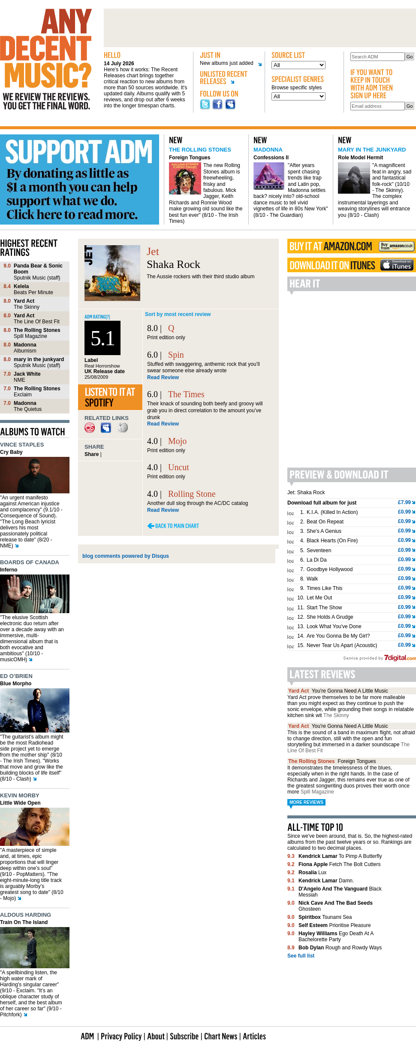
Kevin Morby (19, 795)
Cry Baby (11, 452)
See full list (300, 956)
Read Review (163, 377)
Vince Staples (22, 444)
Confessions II (271, 158)
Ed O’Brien (16, 676)
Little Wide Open (20, 803)
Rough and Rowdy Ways (340, 948)
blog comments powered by (125, 556)
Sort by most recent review (178, 314)
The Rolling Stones (200, 149)
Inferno (9, 570)
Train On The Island (24, 922)
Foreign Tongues (189, 158)
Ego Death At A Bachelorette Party (336, 936)
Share (91, 454)
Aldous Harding (25, 915)
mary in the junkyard (372, 149)
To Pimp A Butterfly (340, 856)
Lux (312, 873)
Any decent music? (46, 59)
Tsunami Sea (325, 917)
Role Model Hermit (360, 158)
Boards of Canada (29, 562)
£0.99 (404, 512)
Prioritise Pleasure (334, 925)
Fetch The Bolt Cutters (339, 864)
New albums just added (228, 63)
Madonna (268, 149)
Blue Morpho (15, 684)
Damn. (326, 881)
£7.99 (404, 502)
